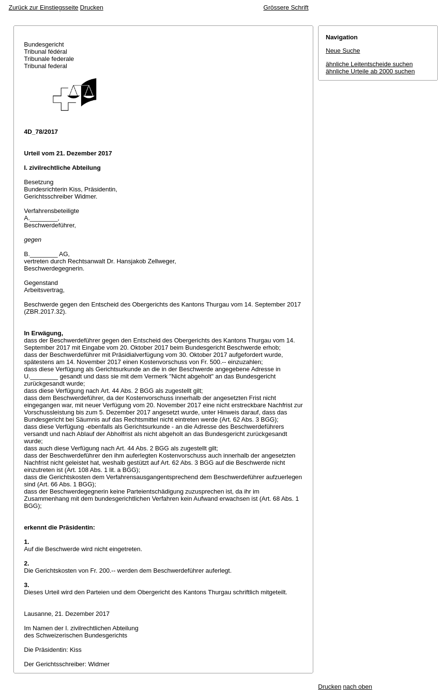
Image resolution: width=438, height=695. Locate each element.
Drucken (91, 7)
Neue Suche (343, 50)
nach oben (357, 686)
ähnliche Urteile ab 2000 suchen (370, 71)
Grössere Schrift (285, 7)
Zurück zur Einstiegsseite (43, 7)
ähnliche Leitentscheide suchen (369, 64)
